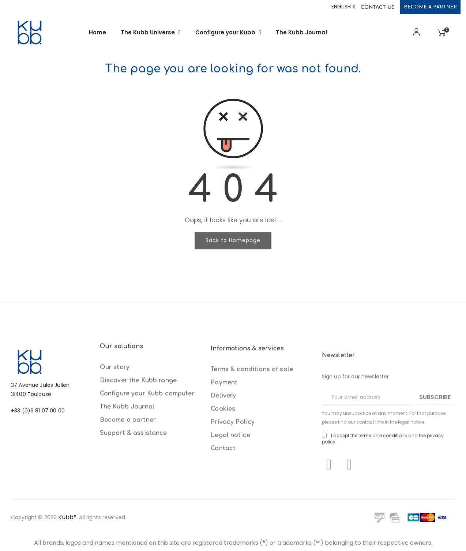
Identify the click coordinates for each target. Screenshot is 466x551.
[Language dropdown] (343, 7)
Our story (114, 427)
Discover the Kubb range (138, 441)
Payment (224, 476)
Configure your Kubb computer (147, 454)
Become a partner (430, 7)
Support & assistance (133, 493)
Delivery (223, 489)
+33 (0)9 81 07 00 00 (38, 456)
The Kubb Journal (127, 467)
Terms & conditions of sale (252, 463)
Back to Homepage (233, 240)
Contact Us (378, 7)
